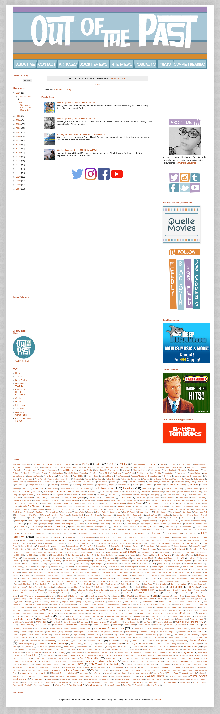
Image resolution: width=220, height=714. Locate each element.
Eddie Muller (117, 524)
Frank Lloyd (39, 540)
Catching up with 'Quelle (72, 497)
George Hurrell (43, 546)
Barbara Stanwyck (33, 482)
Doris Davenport (105, 521)
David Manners (20, 515)
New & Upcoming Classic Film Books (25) (76, 118)
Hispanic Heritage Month (143, 558)
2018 (18, 144)
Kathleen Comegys (198, 584)
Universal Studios (179, 670)
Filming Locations (42, 537)
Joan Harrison (195, 575)
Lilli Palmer (52, 596)
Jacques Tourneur (115, 567)
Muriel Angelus (28, 616)
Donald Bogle (33, 521)
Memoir (202, 607)
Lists (154, 596)
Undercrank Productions (146, 670)
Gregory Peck (99, 552)
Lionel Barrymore (142, 596)
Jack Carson (29, 567)
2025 (18, 116)
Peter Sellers (38, 632)
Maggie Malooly (199, 599)
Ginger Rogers (104, 549)
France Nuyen (103, 537)
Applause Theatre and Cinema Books (145, 476)
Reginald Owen (26, 637)
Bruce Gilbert (170, 492)
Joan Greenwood (180, 575)
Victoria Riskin (159, 673)
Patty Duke (169, 625)
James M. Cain (35, 569)
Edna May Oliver (201, 524)
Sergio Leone (49, 652)
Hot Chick (46, 561)
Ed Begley (80, 524)
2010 (18, 177)
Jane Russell (143, 569)
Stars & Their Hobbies (90, 658)
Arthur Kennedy (40, 479)
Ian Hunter (198, 561)
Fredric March (170, 540)
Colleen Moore (175, 506)
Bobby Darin (38, 488)
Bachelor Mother (171, 479)
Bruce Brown (158, 492)
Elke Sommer (20, 529)
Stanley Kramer (55, 658)
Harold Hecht (31, 555)
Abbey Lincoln (199, 464)
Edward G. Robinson (56, 526)
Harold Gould (18, 555)
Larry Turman (115, 590)
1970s (152, 464)
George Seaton (149, 546)
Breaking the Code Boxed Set (57, 491)
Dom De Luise (202, 518)
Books (127, 488)
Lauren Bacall (172, 590)
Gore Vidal (42, 552)
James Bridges (130, 567)
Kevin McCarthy (99, 587)
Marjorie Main (180, 602)
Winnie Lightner (199, 682)
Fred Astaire (80, 540)
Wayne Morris (106, 679)
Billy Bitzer (64, 485)
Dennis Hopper (20, 518)
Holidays (180, 558)
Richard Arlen (126, 637)
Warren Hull (64, 679)
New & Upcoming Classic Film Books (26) (76, 103)
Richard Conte (189, 637)
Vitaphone (44, 676)
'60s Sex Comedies (21, 464)
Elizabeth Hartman (186, 527)
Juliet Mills (125, 584)
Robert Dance (137, 641)
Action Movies (47, 467)
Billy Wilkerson (88, 485)
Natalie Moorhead (112, 616)
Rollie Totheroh (68, 647)
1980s (163, 464)
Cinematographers (154, 503)
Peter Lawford (182, 629)
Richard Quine (20, 641)
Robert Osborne (58, 643)
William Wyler (185, 682)
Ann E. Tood (129, 473)
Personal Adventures (108, 628)
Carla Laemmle (126, 495)
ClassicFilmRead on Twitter (23, 419)
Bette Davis (178, 482)
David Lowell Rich (200, 512)
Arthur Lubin (54, 479)
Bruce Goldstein (184, 492)
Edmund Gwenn (175, 524)
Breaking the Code (32, 492)
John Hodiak (196, 578)
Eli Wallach (141, 526)
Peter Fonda (169, 629)
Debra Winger (152, 515)
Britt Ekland (146, 492)
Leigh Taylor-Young (86, 593)
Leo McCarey (114, 593)
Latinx (161, 590)
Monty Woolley (158, 613)
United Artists (164, 670)
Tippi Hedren (176, 667)
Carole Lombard (194, 495)
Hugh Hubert (124, 561)
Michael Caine (84, 610)
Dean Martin (64, 515)
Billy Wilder (75, 485)
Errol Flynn (113, 529)
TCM (80, 664)
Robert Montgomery (26, 643)
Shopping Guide (150, 652)
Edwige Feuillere (102, 527)
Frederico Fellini (156, 540)
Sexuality (61, 652)
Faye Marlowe (82, 533)
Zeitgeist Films (140, 685)
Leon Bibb (126, 593)
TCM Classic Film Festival (103, 664)
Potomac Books (184, 632)
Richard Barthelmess (156, 637)
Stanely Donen (26, 658)
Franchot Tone (131, 537)
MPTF (18, 616)
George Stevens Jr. (180, 546)
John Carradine (94, 578)
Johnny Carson (114, 581)
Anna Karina (195, 473)
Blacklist (135, 485)
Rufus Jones (163, 647)
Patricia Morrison (144, 625)
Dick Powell (107, 518)
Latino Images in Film (144, 590)
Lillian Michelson (77, 596)
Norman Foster (153, 619)
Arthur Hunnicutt (26, 479)
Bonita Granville (83, 489)
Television (140, 664)
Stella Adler (126, 658)
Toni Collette (200, 667)
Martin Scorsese (98, 604)
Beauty (112, 482)
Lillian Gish (63, 596)
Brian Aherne (92, 492)
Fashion (16, 533)
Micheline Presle (192, 610)
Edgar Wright (145, 524)
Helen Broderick (42, 558)
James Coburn (173, 567)
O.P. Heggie (17, 622)
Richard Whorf (49, 641)
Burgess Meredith (26, 495)
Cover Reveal (122, 509)
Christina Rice (34, 503)
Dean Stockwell (77, 515)
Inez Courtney (40, 564)
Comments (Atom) (62, 89)
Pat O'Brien (116, 625)
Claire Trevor (169, 503)
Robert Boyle (124, 641)
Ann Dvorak (117, 473)
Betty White (190, 482)
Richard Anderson (111, 637)
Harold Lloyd (43, 555)
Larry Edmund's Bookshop (83, 590)
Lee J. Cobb (50, 593)
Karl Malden (136, 584)
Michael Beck (70, 610)
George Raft (88, 546)
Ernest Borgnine (85, 529)
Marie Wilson (99, 602)
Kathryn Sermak (35, 587)
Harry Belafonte (73, 555)
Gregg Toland (86, 552)
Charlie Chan (101, 500)
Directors (144, 518)
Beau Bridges (102, 482)
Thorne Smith (131, 667)
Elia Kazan (155, 526)
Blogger (157, 700)
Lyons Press (172, 599)
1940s (98, 464)
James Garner (202, 567)
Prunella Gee (46, 635)
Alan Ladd (190, 467)
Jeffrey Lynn (26, 575)
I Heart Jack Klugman (182, 561)
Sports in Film (194, 655)
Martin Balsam (84, 604)
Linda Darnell (115, 596)
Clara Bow (181, 503)
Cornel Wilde (99, 509)
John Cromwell (108, 578)
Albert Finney (202, 467)
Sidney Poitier (186, 652)
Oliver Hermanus (70, 622)
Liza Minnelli (166, 596)
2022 (18, 128)
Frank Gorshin (26, 540)
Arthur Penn (66, 479)
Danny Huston (115, 512)
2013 (18, 164)
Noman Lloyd (108, 619)
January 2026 (24, 96)
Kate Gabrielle (162, 584)
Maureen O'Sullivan (106, 607)
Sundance (125, 661)
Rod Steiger (196, 644)
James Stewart (64, 569)
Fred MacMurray (109, 540)
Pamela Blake (58, 625)
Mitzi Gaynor (120, 613)
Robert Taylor (102, 644)
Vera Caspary (96, 673)
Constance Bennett (37, 509)
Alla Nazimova (156, 470)
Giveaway (118, 549)
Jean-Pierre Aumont (181, 572)
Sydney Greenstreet (43, 664)
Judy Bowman (71, 584)
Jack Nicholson (56, 567)
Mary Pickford (191, 604)
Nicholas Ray (71, 619)
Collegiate (187, 506)
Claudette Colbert (124, 506)
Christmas (46, 503)
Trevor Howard (42, 670)
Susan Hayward (171, 661)
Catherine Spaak (109, 498)
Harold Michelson (57, 555)
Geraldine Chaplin (19, 549)
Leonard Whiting (155, 593)
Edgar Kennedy (131, 524)
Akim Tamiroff (139, 467)
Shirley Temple (136, 652)
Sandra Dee (135, 649)
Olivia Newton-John (132, 622)
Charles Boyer (182, 498)
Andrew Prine (41, 473)
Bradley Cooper (192, 489)
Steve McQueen (29, 661)
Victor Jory (134, 673)
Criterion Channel (136, 509)
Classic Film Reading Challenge (20, 392)
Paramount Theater (101, 625)
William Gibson (123, 682)
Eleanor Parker (128, 527)
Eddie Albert (104, 524)
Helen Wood (83, 558)
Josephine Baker (41, 584)
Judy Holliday (99, 584)
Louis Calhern (48, 599)
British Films (118, 492)
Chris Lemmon (201, 500)
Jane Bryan (94, 569)
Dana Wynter (79, 512)
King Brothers (161, 587)
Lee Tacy (72, 593)
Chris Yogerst (20, 503)
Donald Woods (89, 521)
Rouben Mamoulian (138, 647)
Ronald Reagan (97, 647)
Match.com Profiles (40, 607)
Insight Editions (112, 564)
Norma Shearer (135, 619)
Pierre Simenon (131, 632)
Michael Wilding (161, 610)
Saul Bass (159, 649)
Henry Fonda (109, 558)
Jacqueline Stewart (99, 567)
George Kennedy (58, 546)
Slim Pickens (63, 655)
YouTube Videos (94, 685)
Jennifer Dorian (39, 575)
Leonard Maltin (139, 593)
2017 (18, 148)
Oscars (158, 622)
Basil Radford (76, 482)
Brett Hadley (80, 492)
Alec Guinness (31, 470)
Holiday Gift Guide (164, 558)
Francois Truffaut (179, 537)
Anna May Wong (34, 476)
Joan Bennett (122, 575)
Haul (191, 555)
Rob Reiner (112, 641)
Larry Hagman (101, 590)
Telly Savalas (152, 664)
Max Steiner (133, 607)
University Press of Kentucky (33, 673)
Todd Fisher (188, 667)
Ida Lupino (27, 564)
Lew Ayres (196, 593)
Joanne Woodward (38, 578)
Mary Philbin (178, 604)
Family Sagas (200, 529)
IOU (153, 563)
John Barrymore (66, 578)
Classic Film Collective (54, 506)
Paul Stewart (27, 629)
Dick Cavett (85, 518)
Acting (36, 467)
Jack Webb (69, 567)
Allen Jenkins (170, 470)
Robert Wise (158, 644)
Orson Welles (147, 622)
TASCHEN (71, 664)
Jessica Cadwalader (95, 575)
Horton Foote (35, 561)
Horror (24, 561)
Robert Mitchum (198, 640)
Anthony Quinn (92, 476)
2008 (18, 185)
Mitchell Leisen (106, 613)
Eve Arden (187, 529)
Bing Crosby (101, 485)
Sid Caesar (173, 652)
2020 (18, 136)
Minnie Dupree (92, 613)
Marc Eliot (38, 602)
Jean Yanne (150, 572)
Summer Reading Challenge (100, 661)
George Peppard (74, 546)
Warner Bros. (37, 679)
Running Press (190, 646)
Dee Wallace (165, 515)
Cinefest (105, 503)
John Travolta (87, 581)
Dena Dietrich (192, 515)
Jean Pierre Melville (109, 572)
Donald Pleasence (74, 521)
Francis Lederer (164, 537)
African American (112, 467)
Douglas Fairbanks (149, 521)
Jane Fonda (106, 569)
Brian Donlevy (105, 492)
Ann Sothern (169, 473)
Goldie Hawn (194, 549)
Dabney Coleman (182, 509)
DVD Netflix (18, 523)
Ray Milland (119, 635)
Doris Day (117, 521)
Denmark (204, 515)
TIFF (141, 667)
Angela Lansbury (56, 473)
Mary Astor (153, 604)
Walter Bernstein (86, 676)
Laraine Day (65, 590)
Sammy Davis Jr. (119, 649)
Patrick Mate (157, 625)
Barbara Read (18, 482)
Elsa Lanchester (34, 529)
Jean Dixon (65, 572)
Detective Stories (46, 518)
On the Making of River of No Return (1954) (77, 150)
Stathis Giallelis (111, 658)
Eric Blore (61, 529)
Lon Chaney (202, 596)
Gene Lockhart (125, 543)
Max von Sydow (147, 607)
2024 (18, 120)
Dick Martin (96, 518)
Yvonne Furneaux (113, 685)
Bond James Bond (67, 489)
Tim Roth (154, 667)
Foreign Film (89, 537)
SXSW (18, 664)
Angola (84, 473)
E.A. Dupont (32, 524)
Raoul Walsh (106, 635)
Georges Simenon (198, 546)
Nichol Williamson (56, 619)
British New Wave (132, 492)
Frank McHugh (51, 540)
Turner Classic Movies (76, 670)
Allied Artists (182, 470)
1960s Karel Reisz (139, 464)
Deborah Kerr (138, 515)
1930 (77, 464)
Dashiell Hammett (160, 512)
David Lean (187, 512)
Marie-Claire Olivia (114, 602)
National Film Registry (157, 616)
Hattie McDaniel (181, 555)
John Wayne (100, 581)
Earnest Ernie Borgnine (63, 524)
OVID (15, 625)
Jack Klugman (42, 567)
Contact (18, 398)
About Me (19, 409)
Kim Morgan (124, 587)
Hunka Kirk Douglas (161, 561)
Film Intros (126, 533)
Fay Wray (55, 533)
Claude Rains (109, 506)
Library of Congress (37, 596)
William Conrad (64, 682)
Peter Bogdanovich (154, 629)
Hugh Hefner (112, 561)
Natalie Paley (127, 616)
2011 (18, 172)
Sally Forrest (71, 649)
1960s (123, 464)
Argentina (177, 476)
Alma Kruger (27, 473)
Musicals (48, 616)
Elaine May (116, 527)
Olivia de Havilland (98, 622)
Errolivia (123, 529)
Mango (28, 602)
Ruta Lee (24, 649)
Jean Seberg (124, 572)
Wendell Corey (138, 679)
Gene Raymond (140, 543)
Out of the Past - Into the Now (189, 622)
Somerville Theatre (114, 655)
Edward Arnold (21, 526)
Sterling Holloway (170, 658)
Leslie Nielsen (184, 593)
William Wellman (169, 682)
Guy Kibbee (163, 552)
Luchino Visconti (118, 599)
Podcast (143, 632)
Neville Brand (200, 616)
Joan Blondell (137, 575)
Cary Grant (40, 497)
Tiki (147, 667)
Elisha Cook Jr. (170, 527)
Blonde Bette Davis (176, 485)
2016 (18, 152)
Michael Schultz (146, 610)
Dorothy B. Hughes (131, 521)
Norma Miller (120, 619)
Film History (115, 533)
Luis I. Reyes (142, 599)
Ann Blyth (105, 473)
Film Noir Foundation (174, 533)
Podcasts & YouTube (20, 384)
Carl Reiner (112, 495)
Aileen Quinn (126, 467)
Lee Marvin (62, 593)
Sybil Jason (28, 664)
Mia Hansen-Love (55, 610)
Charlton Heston (145, 500)
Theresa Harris (83, 667)
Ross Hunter (123, 647)
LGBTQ (23, 596)
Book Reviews (21, 380)
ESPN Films (133, 529)
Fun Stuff (37, 543)
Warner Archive (155, 676)
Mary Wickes (25, 607)
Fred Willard (124, 540)
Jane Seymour (156, 569)
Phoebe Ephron (78, 632)
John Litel (34, 581)
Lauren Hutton (187, 590)
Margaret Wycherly (84, 602)
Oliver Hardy (56, 622)
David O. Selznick (48, 515)
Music (39, 616)
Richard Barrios (140, 637)
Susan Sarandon (201, 661)
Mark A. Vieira (194, 602)
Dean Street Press (93, 515)
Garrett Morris (59, 543)
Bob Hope (25, 489)
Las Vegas (127, 590)
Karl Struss (148, 584)
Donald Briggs (46, 521)
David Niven (33, 515)
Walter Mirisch (101, 676)
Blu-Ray (194, 484)
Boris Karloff (146, 489)
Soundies (151, 655)
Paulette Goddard (55, 629)
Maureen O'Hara (87, 607)
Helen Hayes (70, 558)
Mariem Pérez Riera (132, 602)
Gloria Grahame (149, 549)
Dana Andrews (52, 512)
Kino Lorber (175, 587)
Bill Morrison (19, 485)
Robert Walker (145, 644)
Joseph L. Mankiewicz (23, 584)
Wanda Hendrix (131, 676)
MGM (42, 610)
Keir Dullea (86, 587)
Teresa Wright (179, 664)
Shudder (162, 652)
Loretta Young (20, 599)
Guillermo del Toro (149, 552)
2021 (18, 132)
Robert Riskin (75, 644)
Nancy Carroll (85, 616)
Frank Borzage (194, 537)
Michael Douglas (131, 610)
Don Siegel (20, 521)
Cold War (163, 506)
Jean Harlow (78, 572)
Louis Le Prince (75, 599)
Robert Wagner (131, 644)
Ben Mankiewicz (136, 481)
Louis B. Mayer (34, 599)
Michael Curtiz (116, 610)
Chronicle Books (80, 503)
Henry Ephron (96, 558)
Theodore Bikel (69, 667)
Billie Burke (53, 485)
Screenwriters (18, 652)
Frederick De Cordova (140, 540)
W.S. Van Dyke (57, 676)
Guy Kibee (175, 552)
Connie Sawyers (201, 506)
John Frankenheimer (180, 578)
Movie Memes (186, 613)
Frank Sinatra (66, 540)
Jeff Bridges (196, 572)
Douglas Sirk (185, 521)
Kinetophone (148, 587)
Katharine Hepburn (179, 584)
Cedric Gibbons (154, 498)
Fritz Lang (26, 543)
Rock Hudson (184, 644)
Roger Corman (42, 647)
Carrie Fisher (28, 498)
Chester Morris (166, 500)
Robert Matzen (181, 641)
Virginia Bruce (18, 676)
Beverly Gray (202, 482)
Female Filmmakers (99, 533)
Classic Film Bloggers (30, 506)
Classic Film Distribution (76, 506)
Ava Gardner (157, 479)
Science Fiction (172, 649)
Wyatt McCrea (60, 685)
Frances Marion (117, 537)
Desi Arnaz (33, 518)
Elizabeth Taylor (201, 527)
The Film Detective (194, 664)
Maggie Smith (18, 602)
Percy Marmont (70, 629)
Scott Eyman (187, 649)
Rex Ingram (66, 637)
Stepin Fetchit (139, 658)
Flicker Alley (69, 537)
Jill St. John (110, 575)
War (141, 676)
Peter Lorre (195, 629)
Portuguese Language (167, 632)
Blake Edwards (146, 485)
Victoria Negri (146, 673)
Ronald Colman (83, 647)
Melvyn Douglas (190, 607)
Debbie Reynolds (123, 515)
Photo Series (92, 632)
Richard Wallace (35, 641)
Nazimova (173, 616)
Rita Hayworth (78, 641)
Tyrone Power (104, 670)
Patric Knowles (129, 625)
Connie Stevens (21, 509)
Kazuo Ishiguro (73, 587)
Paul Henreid (181, 625)
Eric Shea (71, 529)
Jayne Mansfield (52, 572)
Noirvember (95, 619)
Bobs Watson (53, 489)
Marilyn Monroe (149, 602)
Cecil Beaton (140, 498)
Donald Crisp (60, 521)
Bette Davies (165, 482)
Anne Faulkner (64, 476)
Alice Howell (99, 470)
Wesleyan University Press (157, 679)
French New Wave (193, 540)
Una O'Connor (128, 670)
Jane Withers (169, 569)
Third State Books (98, 667)
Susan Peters (186, 661)
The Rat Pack (31, 667)
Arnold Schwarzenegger (193, 476)
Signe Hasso (202, 652)
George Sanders (133, 546)
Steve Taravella (47, 661)
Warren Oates (77, 679)
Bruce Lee (197, 492)
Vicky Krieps (122, 673)
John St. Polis (58, 581)
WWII (47, 685)
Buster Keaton (87, 495)
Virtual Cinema (31, 676)
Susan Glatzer (157, 661)
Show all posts (118, 78)
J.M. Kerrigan (175, 564)
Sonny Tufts (130, 655)
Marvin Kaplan (128, 604)
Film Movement (140, 533)
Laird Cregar (39, 590)
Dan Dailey (17, 512)
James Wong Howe (80, 569)
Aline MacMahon (140, 470)
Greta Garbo (112, 552)
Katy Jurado (48, 587)
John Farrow (140, 578)
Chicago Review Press (183, 500)
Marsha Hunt (71, 604)
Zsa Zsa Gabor (153, 685)
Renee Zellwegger (51, 637)
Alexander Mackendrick (48, 470)
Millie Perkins (65, 613)
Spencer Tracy (180, 655)
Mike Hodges (27, 613)
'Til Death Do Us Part (42, 464)
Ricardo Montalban (95, 637)
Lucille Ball (131, 599)
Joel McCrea (53, 578)
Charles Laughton (41, 500)
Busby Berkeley (72, 495)
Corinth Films (86, 509)
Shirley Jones (107, 652)
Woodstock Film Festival (22, 685)
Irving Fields (162, 564)
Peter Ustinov (51, 632)
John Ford (152, 578)
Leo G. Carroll (101, 593)
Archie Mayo (166, 476)
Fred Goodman (93, 540)
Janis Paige (26, 572)
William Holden (138, 682)
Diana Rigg (60, 518)
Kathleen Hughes (19, 587)
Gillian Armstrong (71, 549)
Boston (157, 489)
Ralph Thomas (78, 635)
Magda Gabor (185, 599)
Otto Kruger (168, 622)
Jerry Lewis (80, 575)
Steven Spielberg (61, 661)
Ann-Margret (181, 473)
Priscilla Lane (33, 635)
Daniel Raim (101, 512)
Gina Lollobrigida (88, 549)
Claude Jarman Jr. (94, 506)
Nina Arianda (83, 619)
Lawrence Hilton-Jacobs (21, 593)
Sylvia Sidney (59, 664)
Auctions (88, 479)
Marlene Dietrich (57, 604)
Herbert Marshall (123, 558)
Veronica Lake (109, 673)
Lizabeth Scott (179, 596)
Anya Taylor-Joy (122, 476)
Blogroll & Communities (21, 413)
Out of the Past (22, 361)
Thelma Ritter (43, 667)
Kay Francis (60, 587)
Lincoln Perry (103, 596)
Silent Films (31, 655)
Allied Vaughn (195, 470)
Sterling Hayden (154, 658)
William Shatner (153, 682)
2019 (18, 140)
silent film (18, 655)
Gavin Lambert (86, 543)
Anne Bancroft (50, 476)
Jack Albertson (199, 564)
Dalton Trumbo (198, 509)
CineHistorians (119, 503)
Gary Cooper (72, 543)
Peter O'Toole (26, 632)
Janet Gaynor (195, 569)
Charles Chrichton (198, 498)
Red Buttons (166, 635)
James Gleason (21, 569)
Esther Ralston (146, 529)
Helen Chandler (57, 558)
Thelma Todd (56, 667)
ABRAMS (28, 467)
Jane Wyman (182, 569)
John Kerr (24, 581)
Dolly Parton (174, 518)
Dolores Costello (188, 518)
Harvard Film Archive (161, 555)
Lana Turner (53, 590)
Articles (18, 376)
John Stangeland (72, 581)
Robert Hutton (167, 641)
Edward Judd (75, 527)
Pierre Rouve (117, 632)
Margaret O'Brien (67, 602)
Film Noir (155, 533)
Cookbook (51, 509)
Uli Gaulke (116, 670)
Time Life (164, 667)
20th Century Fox (184, 464)
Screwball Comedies (33, 652)
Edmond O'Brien (159, 524)
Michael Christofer (100, 610)
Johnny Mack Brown (130, 581)
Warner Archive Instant (178, 676)
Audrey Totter (126, 479)
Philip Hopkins (64, 632)
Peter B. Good (139, 629)
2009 (18, 181)
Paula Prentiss (40, 629)
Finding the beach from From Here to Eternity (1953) (81, 134)
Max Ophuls (121, 607)
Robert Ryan (89, 643)
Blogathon (159, 485)
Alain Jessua (164, 467)
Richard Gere (202, 637)
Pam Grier (46, 625)
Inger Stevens (67, 564)
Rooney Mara (111, 647)
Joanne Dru (24, 578)
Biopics (111, 485)
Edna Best (188, 524)
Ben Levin (122, 482)
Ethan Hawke (160, 529)
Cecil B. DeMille (125, 497)
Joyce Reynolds (56, 584)
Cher (156, 500)
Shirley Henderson (92, 652)
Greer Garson (72, 552)
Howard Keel (100, 561)
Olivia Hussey (115, 622)
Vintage (202, 673)
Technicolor (129, 664)
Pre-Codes (198, 632)
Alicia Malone (113, 470)
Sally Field (59, 649)
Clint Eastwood (140, 506)
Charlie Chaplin (115, 500)
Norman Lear (182, 619)
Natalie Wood (140, 616)
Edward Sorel (88, 527)
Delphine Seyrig (178, 515)
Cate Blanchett (94, 498)
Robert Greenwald (152, 641)
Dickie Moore (133, 518)
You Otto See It (75, 685)
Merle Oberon (18, 610)
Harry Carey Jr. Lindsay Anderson (109, 555)
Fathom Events (28, 533)
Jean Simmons (137, 572)
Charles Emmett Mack (22, 500)
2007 (18, 189)
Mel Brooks (176, 607)
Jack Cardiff (17, 567)
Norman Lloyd (196, 619)
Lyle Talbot (161, 599)
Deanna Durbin (108, 515)
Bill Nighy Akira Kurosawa (36, 485)
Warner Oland (51, 679)
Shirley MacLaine (121, 652)
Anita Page (94, 473)
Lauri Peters (200, 590)
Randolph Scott (92, 635)
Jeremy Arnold (67, 575)
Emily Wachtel (49, 529)
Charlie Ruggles (130, 500)
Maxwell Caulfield (162, 607)
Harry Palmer (143, 555)
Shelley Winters (76, 652)
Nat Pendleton (98, 616)
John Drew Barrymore (125, 578)
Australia (137, 479)
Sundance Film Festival (140, 661)
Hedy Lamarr (28, 558)
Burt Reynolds (57, 495)
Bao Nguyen (186, 479)
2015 (18, 156)
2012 (18, 168)
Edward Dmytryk (37, 527)
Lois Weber (191, 596)
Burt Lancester (43, 495)
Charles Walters (87, 500)
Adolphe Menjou (79, 467)
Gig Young (58, 549)
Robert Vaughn (116, 643)
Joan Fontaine (166, 575)
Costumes (110, 509)
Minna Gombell (78, 613)
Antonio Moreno (107, 476)
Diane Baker (72, 518)
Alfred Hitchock (67, 470)
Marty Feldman (113, 604)
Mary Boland (166, 604)
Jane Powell (130, 569)
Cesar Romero (168, 498)
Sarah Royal (147, 649)
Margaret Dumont (51, 602)
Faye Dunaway (68, 533)
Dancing (90, 512)
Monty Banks (145, 613)
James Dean (188, 567)
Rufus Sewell (176, 647)
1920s (67, 464)
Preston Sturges (19, 635)
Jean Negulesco (92, 572)
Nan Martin (72, 616)
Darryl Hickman (144, 512)
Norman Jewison (168, 619)
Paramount (85, 625)
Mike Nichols (52, 613)
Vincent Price (172, 673)
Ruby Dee (152, 647)
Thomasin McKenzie (115, 667)
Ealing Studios (45, 524)
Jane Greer (118, 569)
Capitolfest (100, 495)
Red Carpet (178, 635)
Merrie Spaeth (31, 610)
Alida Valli (126, 470)
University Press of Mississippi (64, 673)
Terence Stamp (165, 664)
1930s (85, 464)
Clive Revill (153, 506)
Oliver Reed (83, 622)
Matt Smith (54, 607)
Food (79, 537)
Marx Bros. (141, 604)
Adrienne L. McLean (95, 467)
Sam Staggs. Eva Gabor (88, 649)
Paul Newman (195, 625)
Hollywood (192, 558)
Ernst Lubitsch (100, 529)
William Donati (109, 682)
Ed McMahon (92, 524)
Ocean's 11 (29, 622)
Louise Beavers (89, 599)
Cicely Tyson (94, 503)
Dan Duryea (28, 512)
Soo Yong (141, 655)
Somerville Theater (95, 655)
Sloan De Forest (77, 655)
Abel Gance (17, 467)
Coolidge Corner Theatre (68, 509)
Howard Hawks (69, 561)
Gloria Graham (133, 549)
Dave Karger (175, 512)
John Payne (45, 581)
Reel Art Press (192, 635)
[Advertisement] (22, 243)
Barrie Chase (49, 482)
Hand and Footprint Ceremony (193, 552)
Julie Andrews (112, 584)
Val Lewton (84, 673)
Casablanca (53, 498)
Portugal (153, 632)
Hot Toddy (57, 561)
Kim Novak (136, 587)
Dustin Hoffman (199, 521)
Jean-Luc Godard (164, 572)
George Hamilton (27, 546)
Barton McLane (63, 482)
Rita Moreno (91, 641)
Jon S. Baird (157, 581)
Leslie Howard (170, 593)
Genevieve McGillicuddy (159, 543)
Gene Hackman (100, 543)
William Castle (50, 682)
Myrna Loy (61, 616)
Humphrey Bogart (140, 560)
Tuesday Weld (56, 670)
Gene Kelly (113, 543)
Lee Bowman (38, 593)
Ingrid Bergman (97, 564)
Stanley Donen (40, 658)
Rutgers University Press (42, 649)
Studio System (76, 661)
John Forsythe (165, 578)
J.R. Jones (187, 564)
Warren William (91, 679)
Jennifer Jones (53, 575)
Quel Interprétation (61, 635)
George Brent (192, 543)
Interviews (20, 405)
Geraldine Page (35, 549)
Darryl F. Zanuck (129, 512)
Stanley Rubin (70, 658)
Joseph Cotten (186, 581)
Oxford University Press (29, 625)
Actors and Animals (62, 467)
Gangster (47, 543)
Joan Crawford (151, 575)
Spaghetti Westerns (165, 655)
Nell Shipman (185, 616)
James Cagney (157, 567)
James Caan (143, 567)
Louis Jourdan (61, 599)
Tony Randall (29, 670)
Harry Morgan (130, 555)
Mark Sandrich (42, 604)
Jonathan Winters (171, 581)
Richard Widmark (64, 641)
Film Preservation (191, 533)
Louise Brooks (103, 599)
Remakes (38, 637)
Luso (152, 599)
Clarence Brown (194, 503)
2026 (18, 93)
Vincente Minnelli (189, 673)
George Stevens (164, 546)
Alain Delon (152, 467)
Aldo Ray (18, 470)
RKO (101, 640)
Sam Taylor (104, 649)
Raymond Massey (151, 635)
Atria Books (77, 479)
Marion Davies (165, 602)
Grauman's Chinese (56, 552)
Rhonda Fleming (79, 637)
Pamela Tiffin (71, 625)
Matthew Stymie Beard (69, 607)
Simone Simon (49, 655)
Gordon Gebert (29, 552)
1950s (110, 464)
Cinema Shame (135, 503)
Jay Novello (38, 572)
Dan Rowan (40, 512)
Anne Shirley (78, 476)
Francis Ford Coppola (148, 537)
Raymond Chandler (134, 635)
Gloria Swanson (165, 549)
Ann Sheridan (156, 473)
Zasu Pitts (127, 685)
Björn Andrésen (123, 485)
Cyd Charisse (168, 509)
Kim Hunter (112, 587)
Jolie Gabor (145, 581)
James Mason (50, 569)
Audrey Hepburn (112, 479)
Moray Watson (172, 613)
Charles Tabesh (71, 500)
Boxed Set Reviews (173, 488)
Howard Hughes (85, 561)
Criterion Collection (153, 509)
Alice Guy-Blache (85, 470)
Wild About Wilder (188, 679)
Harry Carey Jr (87, 555)
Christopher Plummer (61, 503)
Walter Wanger (116, 676)
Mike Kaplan (40, 613)
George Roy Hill (117, 546)
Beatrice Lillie (89, 482)
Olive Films (41, 622)
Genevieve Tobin (178, 543)
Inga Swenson (54, 564)
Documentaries (158, 518)
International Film (127, 564)
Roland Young (55, 647)
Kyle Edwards (27, 590)
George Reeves (102, 546)
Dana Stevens (66, 512)
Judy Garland (85, 584)
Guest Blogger (128, 552)
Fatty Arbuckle (42, 533)
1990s (173, 464)
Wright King (38, 685)
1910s (59, 464)
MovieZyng (202, 613)
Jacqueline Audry (82, 567)
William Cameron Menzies (32, 682)
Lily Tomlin (91, 596)
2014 (18, 160)
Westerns (174, 679)
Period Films (85, 629)
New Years (41, 619)
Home (97, 84)
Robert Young (171, 644)
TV (92, 670)
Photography (105, 632)
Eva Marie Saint (175, 529)
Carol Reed (166, 495)
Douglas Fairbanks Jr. (168, 521)
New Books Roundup (22, 619)
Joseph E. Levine (200, 581)
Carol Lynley (154, 495)
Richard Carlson (173, 637)
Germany (47, 549)
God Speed (179, 549)
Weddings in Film (122, 679)
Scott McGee (200, 649)
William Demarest (93, 682)
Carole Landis (179, 495)
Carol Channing (141, 495)
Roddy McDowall (27, 647)
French (181, 540)
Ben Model (153, 482)
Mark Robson (29, 604)
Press (18, 401)
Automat (146, 479)
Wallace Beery (71, 676)
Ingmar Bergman (81, 564)
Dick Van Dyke (120, 518)
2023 (18, 124)
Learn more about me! (185, 163)
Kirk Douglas (193, 587)
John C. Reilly (80, 578)
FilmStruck (57, 537)
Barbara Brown (199, 479)
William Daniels (78, 682)
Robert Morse (43, 644)
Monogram (133, 613)
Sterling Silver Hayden (190, 658)
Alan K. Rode (177, 467)
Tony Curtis (17, 670)
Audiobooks (98, 479)
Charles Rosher (56, 500)
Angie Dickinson (72, 473)
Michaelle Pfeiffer (176, 610)
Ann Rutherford (142, 473)
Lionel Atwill (127, 596)
